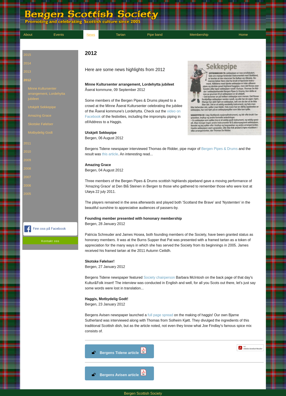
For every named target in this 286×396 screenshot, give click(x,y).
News (91, 34)
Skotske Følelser (40, 124)
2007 (27, 177)
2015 (27, 55)
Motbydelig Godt (40, 132)
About (27, 34)
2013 (27, 71)
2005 (27, 194)
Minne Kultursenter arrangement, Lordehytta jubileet (46, 93)
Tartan (120, 34)
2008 (27, 168)
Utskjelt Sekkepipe (42, 107)
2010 (27, 151)
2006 (27, 185)
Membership (199, 34)
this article (110, 154)
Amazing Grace (39, 115)
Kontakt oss (50, 241)
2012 (27, 80)
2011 (27, 143)
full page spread (160, 315)
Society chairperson (159, 277)
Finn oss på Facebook (45, 228)
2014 (27, 63)
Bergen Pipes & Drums (219, 149)
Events (59, 34)
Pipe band (154, 34)
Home (243, 34)
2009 (27, 160)
